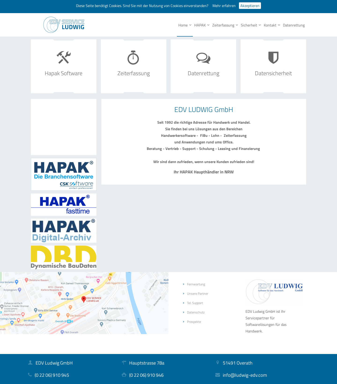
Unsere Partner (197, 293)
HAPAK (201, 25)
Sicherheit (251, 25)
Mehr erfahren (224, 5)
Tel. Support (195, 302)
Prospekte (194, 321)
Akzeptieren (250, 5)
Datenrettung (294, 25)
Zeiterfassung (225, 25)
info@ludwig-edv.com (245, 375)
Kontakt (272, 25)
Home (184, 25)
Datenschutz (196, 312)
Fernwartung (196, 284)
